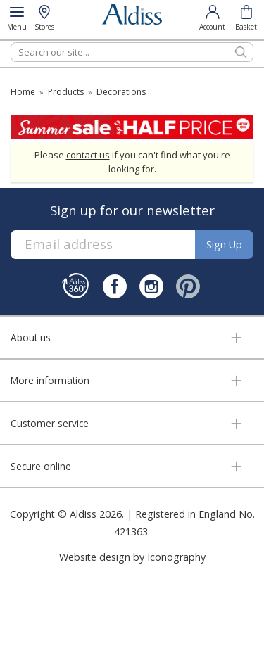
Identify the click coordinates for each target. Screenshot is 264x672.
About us (31, 337)
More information (50, 380)
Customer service (50, 423)
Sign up (224, 244)
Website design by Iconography (132, 557)
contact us (88, 154)
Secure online (41, 466)
